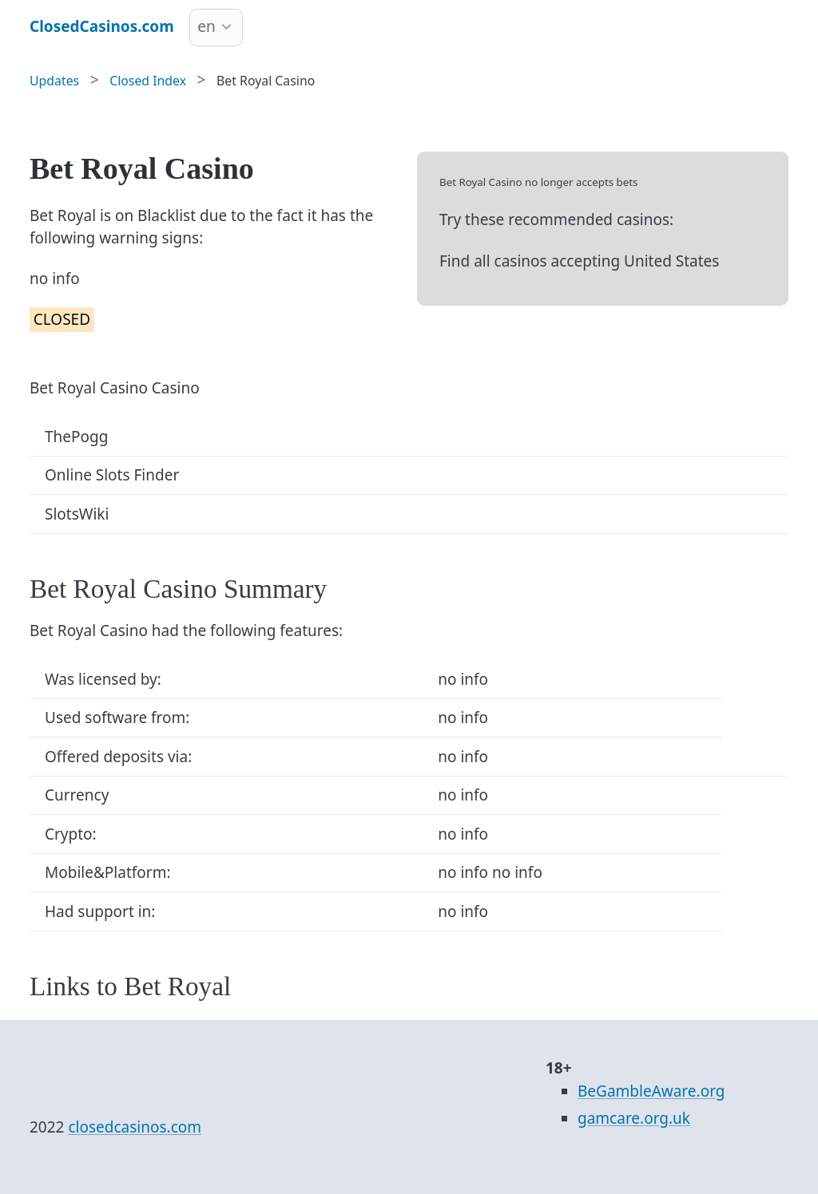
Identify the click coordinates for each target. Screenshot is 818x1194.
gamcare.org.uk (634, 1118)
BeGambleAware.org (651, 1091)
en (206, 26)
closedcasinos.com (134, 1127)
